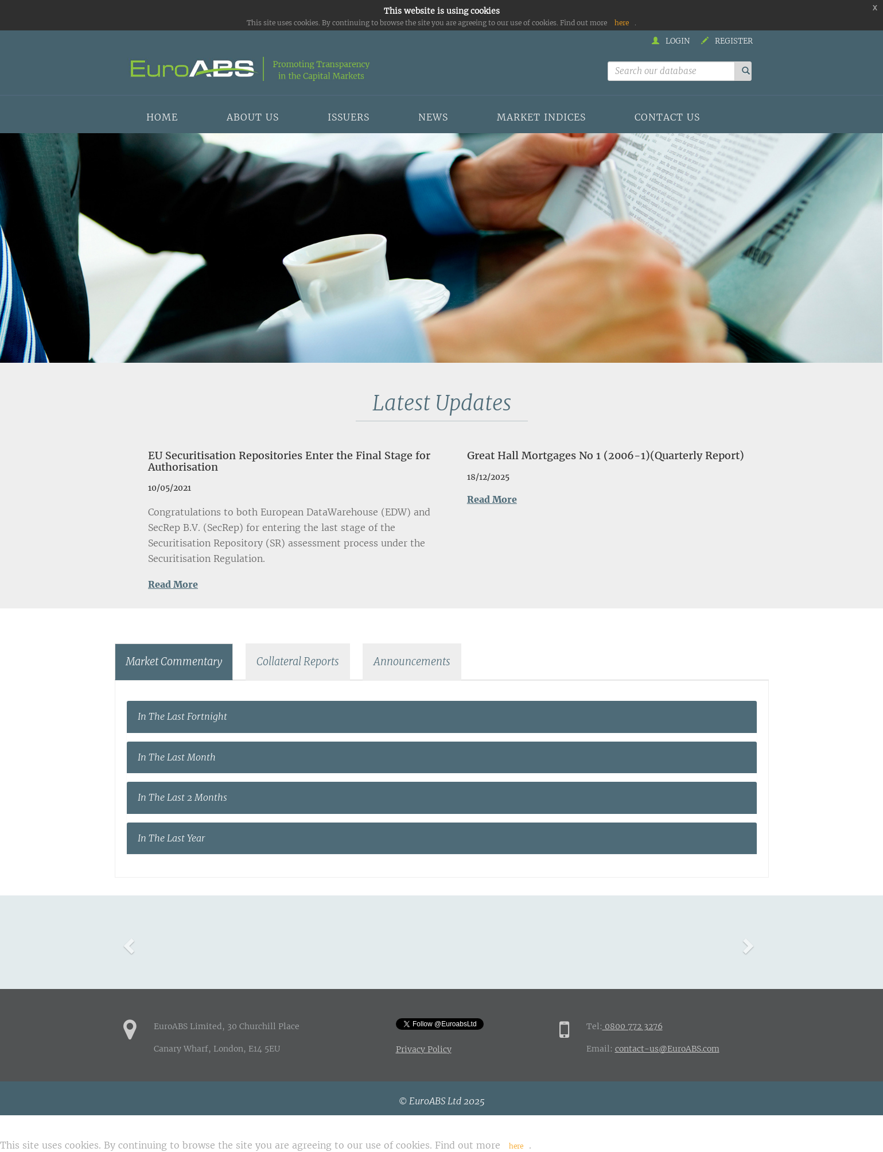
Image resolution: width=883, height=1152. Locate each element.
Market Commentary (174, 661)
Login (671, 41)
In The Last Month (177, 757)
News (433, 117)
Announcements (412, 661)
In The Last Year (171, 838)
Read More (173, 584)
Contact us (667, 117)
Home (162, 117)
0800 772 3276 (632, 1026)
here (621, 22)
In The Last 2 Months (182, 797)
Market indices (541, 117)
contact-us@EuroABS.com (667, 1049)
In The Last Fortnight (182, 716)
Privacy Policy (424, 1049)
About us (253, 117)
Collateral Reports (297, 661)
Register (727, 41)
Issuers (348, 117)
